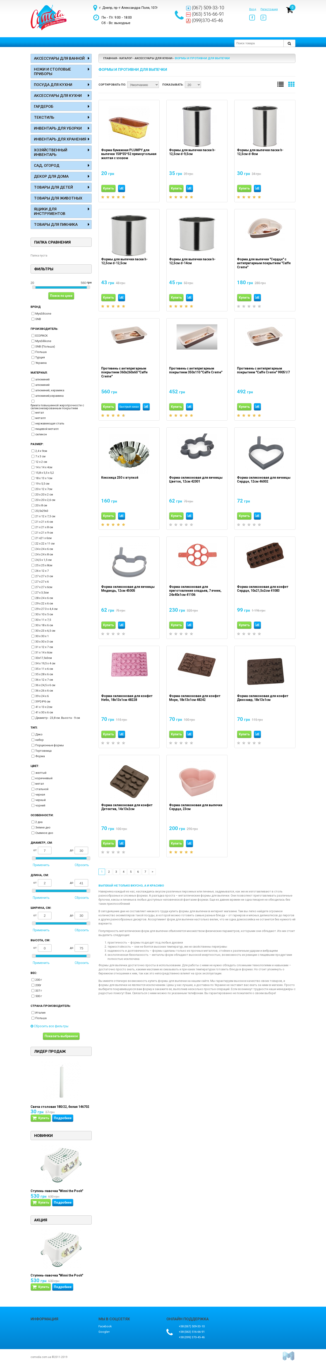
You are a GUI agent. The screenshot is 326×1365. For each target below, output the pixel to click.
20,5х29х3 (41, 510)
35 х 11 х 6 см (44, 668)
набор (39, 739)
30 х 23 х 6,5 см (45, 630)
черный (40, 799)
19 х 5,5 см (42, 483)
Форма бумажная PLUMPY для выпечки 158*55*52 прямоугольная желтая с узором (128, 154)
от (42, 850)
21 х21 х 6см (43, 538)
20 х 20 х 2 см (44, 494)
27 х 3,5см (42, 592)
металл (40, 417)
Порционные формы (49, 745)
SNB (38, 319)
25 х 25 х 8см (43, 565)
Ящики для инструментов (49, 211)
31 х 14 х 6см (43, 652)
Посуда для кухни (53, 84)
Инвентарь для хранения (60, 139)
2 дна (39, 821)
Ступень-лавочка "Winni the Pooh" (57, 1191)
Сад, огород (47, 165)
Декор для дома (51, 176)
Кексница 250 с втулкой (119, 477)
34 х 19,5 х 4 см (45, 663)
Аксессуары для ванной (59, 58)
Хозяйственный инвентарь (50, 152)
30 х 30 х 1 (42, 636)
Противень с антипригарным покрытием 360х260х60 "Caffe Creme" (124, 372)
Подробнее (63, 1118)
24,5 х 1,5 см (43, 559)
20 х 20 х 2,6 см (45, 499)
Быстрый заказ (129, 406)
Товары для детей (53, 187)
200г (38, 985)
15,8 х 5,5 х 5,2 (44, 472)
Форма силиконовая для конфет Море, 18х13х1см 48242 (195, 698)
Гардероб (43, 106)
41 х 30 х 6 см (44, 712)
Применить (41, 865)
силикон (41, 434)
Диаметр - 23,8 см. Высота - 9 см (57, 717)
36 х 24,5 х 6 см (45, 685)
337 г (38, 990)
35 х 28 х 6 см (44, 674)
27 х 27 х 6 (42, 581)
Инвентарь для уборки (58, 128)
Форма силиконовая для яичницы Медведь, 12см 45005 (128, 589)
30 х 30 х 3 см (44, 641)
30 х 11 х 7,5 (43, 619)
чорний (40, 805)
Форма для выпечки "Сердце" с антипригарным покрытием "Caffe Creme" (264, 263)
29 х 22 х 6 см (44, 603)
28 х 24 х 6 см (44, 597)
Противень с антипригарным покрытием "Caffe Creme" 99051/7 (263, 370)
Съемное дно (44, 832)
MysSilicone (43, 313)
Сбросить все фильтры (49, 1026)
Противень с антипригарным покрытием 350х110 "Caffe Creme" (195, 370)
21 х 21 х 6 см (44, 521)
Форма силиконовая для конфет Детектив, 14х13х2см (127, 807)
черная (40, 794)
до (79, 850)
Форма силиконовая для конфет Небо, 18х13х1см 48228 (127, 698)
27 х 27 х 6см (43, 587)
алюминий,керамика (49, 395)
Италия (40, 1012)
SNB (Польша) (45, 346)
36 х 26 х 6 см (44, 690)
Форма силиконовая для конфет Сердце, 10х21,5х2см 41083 (262, 589)
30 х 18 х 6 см (44, 625)
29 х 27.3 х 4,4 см (46, 608)
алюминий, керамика (49, 390)
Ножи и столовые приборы (52, 71)
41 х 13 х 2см (43, 706)
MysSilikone (43, 341)
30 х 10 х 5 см (44, 614)
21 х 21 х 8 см (44, 527)
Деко (39, 734)
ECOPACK (41, 335)
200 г (38, 979)
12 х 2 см (41, 461)
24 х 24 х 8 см (44, 554)
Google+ (104, 1331)
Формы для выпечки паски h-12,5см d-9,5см (192, 152)
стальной (41, 789)
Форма (40, 756)
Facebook (105, 1326)
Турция (40, 357)
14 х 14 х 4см (43, 467)
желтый (40, 772)
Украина (41, 362)
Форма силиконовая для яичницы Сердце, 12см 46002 (263, 479)
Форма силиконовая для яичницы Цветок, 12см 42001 (196, 479)
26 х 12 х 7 (42, 570)
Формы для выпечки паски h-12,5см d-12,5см (124, 261)
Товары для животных (58, 198)
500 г (38, 996)
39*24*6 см (42, 701)
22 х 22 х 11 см (45, 543)
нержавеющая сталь (49, 423)
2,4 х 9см (41, 450)
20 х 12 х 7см (43, 489)
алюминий (42, 379)
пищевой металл (47, 428)
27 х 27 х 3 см (44, 576)
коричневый (44, 778)
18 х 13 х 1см (43, 478)
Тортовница (43, 750)
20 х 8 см (41, 505)
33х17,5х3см (43, 657)
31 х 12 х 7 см (44, 647)
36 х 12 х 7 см (44, 679)
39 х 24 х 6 (42, 696)
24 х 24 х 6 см (44, 548)
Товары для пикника (56, 224)
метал (39, 412)
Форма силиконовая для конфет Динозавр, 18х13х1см (262, 698)
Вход (252, 9)
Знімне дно (42, 827)
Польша (41, 351)
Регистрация (269, 9)
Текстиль (44, 117)
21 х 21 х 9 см (44, 532)
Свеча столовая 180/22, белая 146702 (60, 1107)
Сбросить (82, 865)
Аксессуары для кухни (58, 95)
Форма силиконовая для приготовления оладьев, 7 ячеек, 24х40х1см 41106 (195, 590)
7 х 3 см (40, 456)
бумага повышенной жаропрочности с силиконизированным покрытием (57, 407)
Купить (108, 188)
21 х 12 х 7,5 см (45, 516)
